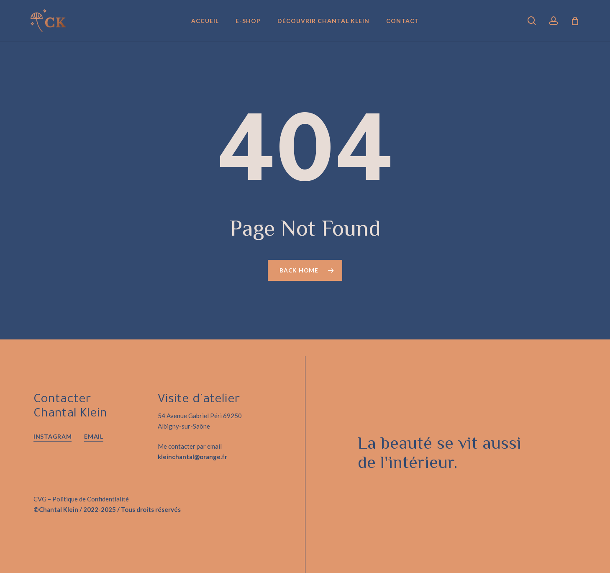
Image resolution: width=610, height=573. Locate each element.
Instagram (52, 436)
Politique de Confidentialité (90, 499)
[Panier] (574, 21)
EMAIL (93, 436)
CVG (39, 499)
